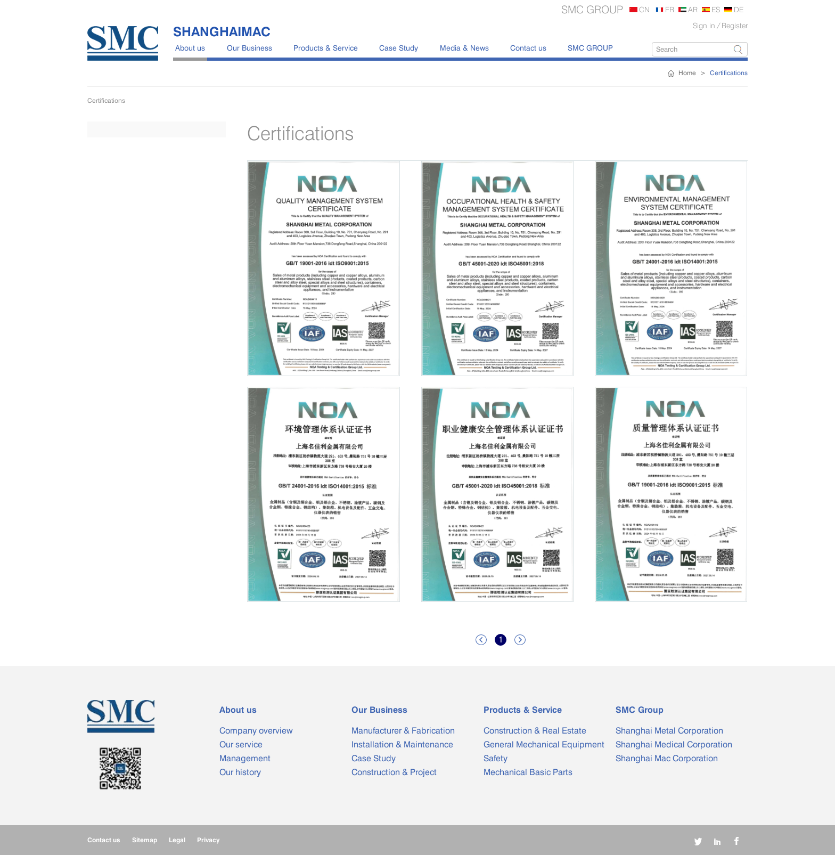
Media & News (464, 47)
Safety (495, 758)
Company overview (256, 731)
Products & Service (325, 47)
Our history (240, 772)
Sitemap (144, 840)
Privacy (208, 840)
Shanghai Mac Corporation (667, 758)
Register (735, 25)
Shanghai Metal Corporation (669, 731)
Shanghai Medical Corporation (674, 744)
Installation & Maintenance (402, 744)
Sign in (704, 25)
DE (738, 9)
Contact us (528, 47)
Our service (241, 744)
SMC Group (640, 710)
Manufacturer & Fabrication (403, 731)
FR (669, 9)
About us (190, 47)
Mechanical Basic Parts (528, 772)
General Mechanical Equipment (544, 744)
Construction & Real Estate (535, 731)
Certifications (729, 73)
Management (245, 758)
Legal (177, 840)
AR (693, 9)
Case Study (398, 47)
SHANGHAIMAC (222, 31)
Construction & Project (394, 772)
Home (687, 73)
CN (644, 9)
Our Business (249, 47)
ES (715, 9)
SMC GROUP (590, 47)
